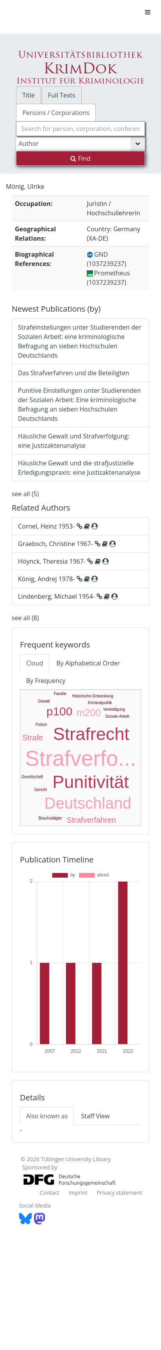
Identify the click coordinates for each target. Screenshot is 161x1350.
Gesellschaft (32, 777)
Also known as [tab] (47, 1116)
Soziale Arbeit (117, 716)
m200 (88, 712)
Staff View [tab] (95, 1116)
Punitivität (90, 782)
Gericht (40, 790)
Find (80, 158)
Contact (49, 1192)
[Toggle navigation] (148, 12)
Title (28, 95)
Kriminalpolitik (100, 703)
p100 (60, 711)
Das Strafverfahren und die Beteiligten (73, 373)
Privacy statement (119, 1192)
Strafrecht (91, 734)
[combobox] (80, 128)
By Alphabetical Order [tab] (88, 663)
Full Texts (61, 95)
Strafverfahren (91, 820)
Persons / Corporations (55, 112)
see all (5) (25, 494)
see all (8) (25, 618)
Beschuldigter (50, 818)
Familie (60, 694)
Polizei (41, 724)
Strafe (32, 737)
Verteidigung (114, 709)
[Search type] (80, 143)
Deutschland (88, 803)
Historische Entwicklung (92, 696)
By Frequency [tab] (45, 680)
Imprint (77, 1192)
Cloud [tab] (34, 663)
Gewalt (44, 701)
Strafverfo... (80, 758)
